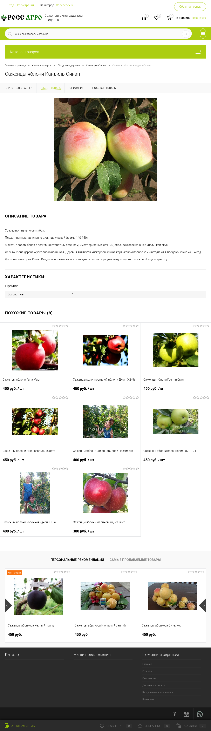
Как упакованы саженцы (157, 691)
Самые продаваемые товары (135, 559)
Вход (10, 5)
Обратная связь (190, 6)
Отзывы (147, 670)
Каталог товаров (105, 52)
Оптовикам (149, 677)
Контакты (148, 698)
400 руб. (83, 459)
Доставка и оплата (153, 684)
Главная (147, 663)
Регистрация (25, 5)
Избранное (154, 725)
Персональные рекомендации (77, 559)
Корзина (191, 725)
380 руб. (83, 531)
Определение (65, 5)
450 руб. (13, 388)
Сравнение (116, 725)
